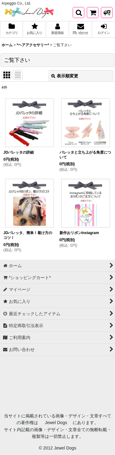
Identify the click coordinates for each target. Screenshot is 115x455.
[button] (78, 12)
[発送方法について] (107, 12)
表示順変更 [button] (64, 75)
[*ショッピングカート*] (92, 12)
